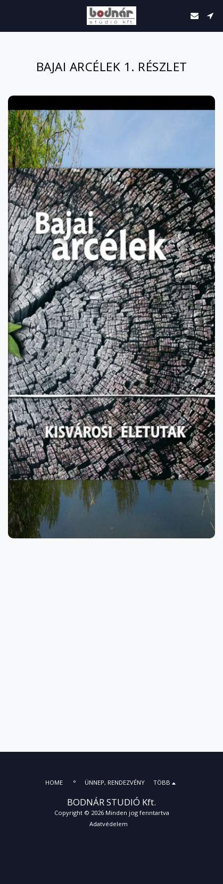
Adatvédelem (108, 824)
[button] (12, 15)
